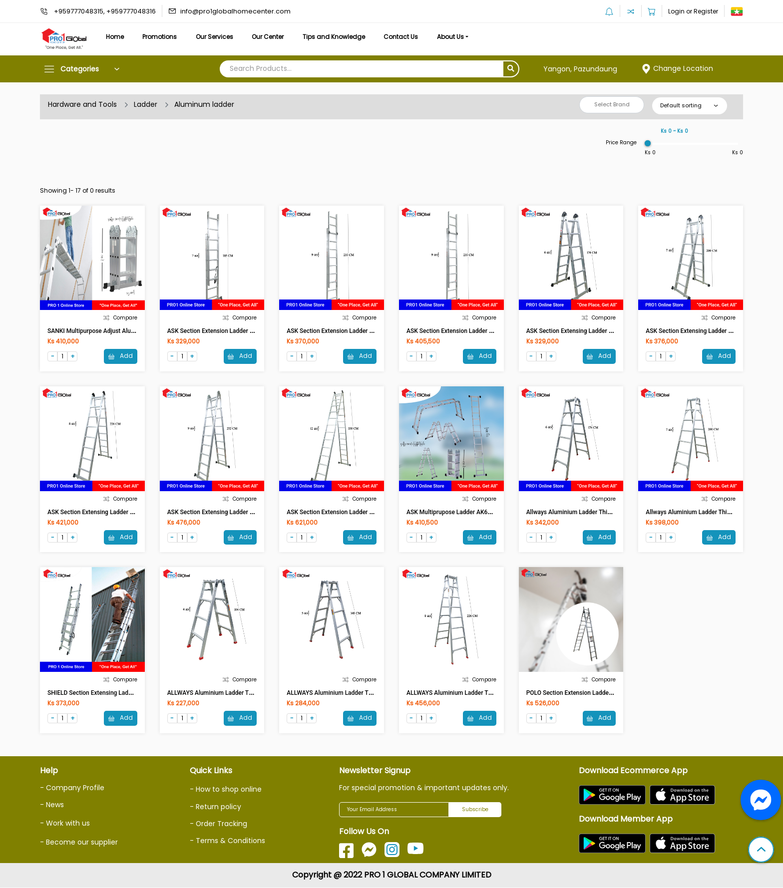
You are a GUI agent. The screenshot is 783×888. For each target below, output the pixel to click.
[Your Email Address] (394, 810)
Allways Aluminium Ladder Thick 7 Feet (698, 512)
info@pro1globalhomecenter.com (235, 11)
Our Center (270, 36)
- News (52, 805)
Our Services (215, 36)
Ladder (145, 104)
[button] (761, 851)
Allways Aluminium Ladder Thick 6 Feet (579, 512)
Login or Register (693, 11)
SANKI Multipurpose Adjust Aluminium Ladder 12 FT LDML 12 (130, 330)
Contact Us (403, 36)
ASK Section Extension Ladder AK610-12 (341, 512)
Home (115, 36)
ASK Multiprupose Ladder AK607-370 (456, 512)
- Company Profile (72, 788)
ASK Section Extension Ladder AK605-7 (220, 330)
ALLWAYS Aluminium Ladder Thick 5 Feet (342, 693)
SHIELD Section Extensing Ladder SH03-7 (103, 693)
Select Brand (612, 104)
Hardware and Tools (82, 104)
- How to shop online (226, 790)
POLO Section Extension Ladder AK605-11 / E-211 (593, 693)
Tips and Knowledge (336, 36)
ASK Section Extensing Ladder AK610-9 (220, 512)
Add (120, 356)
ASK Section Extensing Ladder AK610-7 (699, 330)
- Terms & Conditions (227, 841)
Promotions (160, 36)
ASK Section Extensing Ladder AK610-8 (100, 512)
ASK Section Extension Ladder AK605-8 (339, 330)
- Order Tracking (219, 824)
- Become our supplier (79, 842)
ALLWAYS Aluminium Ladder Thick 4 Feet (222, 693)
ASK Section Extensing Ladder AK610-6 (579, 330)
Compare (120, 317)
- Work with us (65, 824)
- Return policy (215, 807)
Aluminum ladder (204, 104)
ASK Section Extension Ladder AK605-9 (459, 330)
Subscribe (475, 810)
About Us (453, 36)
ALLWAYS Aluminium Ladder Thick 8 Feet (461, 693)
